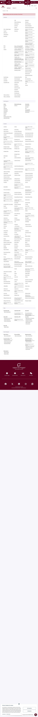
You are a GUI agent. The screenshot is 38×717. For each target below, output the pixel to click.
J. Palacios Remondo (28, 226)
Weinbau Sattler (27, 293)
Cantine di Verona (17, 160)
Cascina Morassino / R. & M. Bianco (8, 166)
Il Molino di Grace (28, 224)
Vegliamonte (16, 288)
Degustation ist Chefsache (30, 318)
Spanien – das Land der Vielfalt (29, 63)
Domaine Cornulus (6, 192)
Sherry (5, 115)
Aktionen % (27, 20)
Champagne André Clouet (18, 171)
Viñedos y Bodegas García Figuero (18, 291)
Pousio (5, 256)
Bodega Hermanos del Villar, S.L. (8, 142)
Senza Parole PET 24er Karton (7, 277)
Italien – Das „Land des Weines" (28, 52)
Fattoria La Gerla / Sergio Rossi (29, 208)
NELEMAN (5, 247)
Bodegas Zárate (17, 154)
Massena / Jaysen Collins (8, 242)
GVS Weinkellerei (17, 219)
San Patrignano (27, 271)
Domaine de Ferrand (28, 192)
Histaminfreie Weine (29, 319)
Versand (5, 49)
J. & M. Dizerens (16, 226)
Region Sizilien (6, 353)
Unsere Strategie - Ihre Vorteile (28, 81)
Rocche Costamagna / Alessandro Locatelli (7, 266)
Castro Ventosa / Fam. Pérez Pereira (29, 169)
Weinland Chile (27, 73)
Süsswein (5, 112)
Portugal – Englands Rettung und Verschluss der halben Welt (29, 58)
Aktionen (15, 105)
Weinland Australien (28, 71)
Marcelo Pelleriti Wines (18, 238)
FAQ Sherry (16, 89)
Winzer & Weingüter (28, 25)
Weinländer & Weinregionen (29, 27)
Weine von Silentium (7, 96)
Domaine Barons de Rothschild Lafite (28, 190)
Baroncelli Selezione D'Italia (18, 134)
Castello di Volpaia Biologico (18, 168)
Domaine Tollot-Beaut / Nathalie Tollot (18, 200)
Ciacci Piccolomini (17, 180)
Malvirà (5, 238)
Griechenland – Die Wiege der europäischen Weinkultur (29, 49)
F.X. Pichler (5, 207)
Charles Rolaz (6, 173)
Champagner (6, 109)
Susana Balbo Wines (7, 281)
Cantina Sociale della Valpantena (7, 161)
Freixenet (15, 215)
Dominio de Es (27, 199)
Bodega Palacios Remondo (18, 141)
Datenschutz (8, 714)
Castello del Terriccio (7, 168)
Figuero (26, 210)
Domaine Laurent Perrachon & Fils (8, 197)
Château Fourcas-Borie (7, 175)
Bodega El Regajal (28, 139)
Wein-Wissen (6, 334)
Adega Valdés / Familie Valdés (28, 127)
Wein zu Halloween (17, 94)
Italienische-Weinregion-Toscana (29, 38)
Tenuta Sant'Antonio (7, 283)
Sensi (15, 275)
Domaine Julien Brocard (18, 194)
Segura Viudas (6, 275)
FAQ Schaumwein (17, 87)
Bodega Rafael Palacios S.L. (29, 141)
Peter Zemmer (16, 252)
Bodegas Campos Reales (7, 148)
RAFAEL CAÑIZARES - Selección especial (28, 262)
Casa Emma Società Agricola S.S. (8, 164)
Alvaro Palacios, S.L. (28, 129)
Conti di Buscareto (17, 182)
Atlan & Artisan (6, 131)
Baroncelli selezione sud (29, 136)
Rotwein (5, 105)
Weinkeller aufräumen (29, 347)
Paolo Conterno (6, 249)
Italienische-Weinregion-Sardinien (29, 35)
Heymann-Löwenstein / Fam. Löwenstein (8, 222)
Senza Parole (27, 275)
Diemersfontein (27, 186)
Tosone (26, 283)
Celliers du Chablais (7, 171)
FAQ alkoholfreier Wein (18, 77)
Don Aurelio (16, 202)
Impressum (4, 714)
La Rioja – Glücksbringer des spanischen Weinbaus (18, 49)
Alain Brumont (6, 129)
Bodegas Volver (16, 151)
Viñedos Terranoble (7, 290)
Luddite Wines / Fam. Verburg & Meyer (17, 236)
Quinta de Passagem (28, 258)
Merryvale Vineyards (7, 244)
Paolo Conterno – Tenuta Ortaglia (18, 250)
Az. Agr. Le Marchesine (18, 131)
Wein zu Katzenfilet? (7, 335)
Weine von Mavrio (6, 94)
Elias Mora (16, 206)
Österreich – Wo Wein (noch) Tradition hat (29, 55)
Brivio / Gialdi (27, 155)
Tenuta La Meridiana (28, 281)
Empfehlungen (6, 77)
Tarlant (15, 281)
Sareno (15, 273)
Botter (15, 155)
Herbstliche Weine (17, 96)
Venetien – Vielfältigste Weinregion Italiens (18, 68)
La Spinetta (5, 232)
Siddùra (26, 276)
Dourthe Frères (27, 202)
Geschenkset (27, 105)
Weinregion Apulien (17, 70)
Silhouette (16, 279)
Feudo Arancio (16, 210)
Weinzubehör (27, 112)
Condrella (5, 182)
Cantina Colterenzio (17, 157)
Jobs (26, 83)
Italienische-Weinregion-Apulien (29, 30)
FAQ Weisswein (16, 93)
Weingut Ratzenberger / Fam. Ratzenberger (18, 298)
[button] (27, 6)
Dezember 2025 (6, 310)
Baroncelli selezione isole (29, 134)
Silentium (5, 279)
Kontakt (26, 85)
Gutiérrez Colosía (6, 219)
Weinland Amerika (28, 68)
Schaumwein (6, 111)
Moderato (16, 244)
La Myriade (27, 230)
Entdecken (5, 78)
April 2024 (27, 310)
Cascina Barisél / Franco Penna (29, 164)
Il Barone (5, 224)
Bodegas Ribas (6, 151)
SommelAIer (5, 80)
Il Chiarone (16, 224)
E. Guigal (26, 204)
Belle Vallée (5, 139)
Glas (26, 108)
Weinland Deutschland (28, 75)
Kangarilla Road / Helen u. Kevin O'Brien (18, 228)
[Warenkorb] (34, 6)
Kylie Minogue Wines (17, 230)
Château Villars (6, 180)
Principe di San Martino (29, 256)
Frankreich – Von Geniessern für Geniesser (29, 46)
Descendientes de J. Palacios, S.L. (17, 187)
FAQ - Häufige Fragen (7, 29)
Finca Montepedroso (7, 213)
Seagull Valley (27, 273)
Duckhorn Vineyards (17, 204)
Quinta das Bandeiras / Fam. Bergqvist (8, 259)
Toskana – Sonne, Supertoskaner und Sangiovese (17, 64)
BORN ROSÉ (5, 155)
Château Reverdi (17, 178)
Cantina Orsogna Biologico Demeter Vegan (29, 158)
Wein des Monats (28, 23)
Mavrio (26, 242)
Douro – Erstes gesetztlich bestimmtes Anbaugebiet (18, 46)
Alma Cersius (16, 129)
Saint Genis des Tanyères (8, 271)
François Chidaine (28, 213)
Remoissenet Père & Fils (18, 264)
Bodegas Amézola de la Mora (18, 144)
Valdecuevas (6, 288)
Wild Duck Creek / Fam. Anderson (7, 303)
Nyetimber (16, 247)
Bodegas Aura (16, 146)
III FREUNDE (27, 221)
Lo (25, 234)
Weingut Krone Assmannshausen (28, 296)
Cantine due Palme (28, 160)
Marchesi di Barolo (6, 240)
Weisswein (5, 108)
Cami (4, 157)
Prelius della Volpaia (17, 256)
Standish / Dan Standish (29, 279)
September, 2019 (17, 316)
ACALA (15, 126)
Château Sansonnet (28, 178)
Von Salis (15, 293)
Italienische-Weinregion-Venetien (29, 41)
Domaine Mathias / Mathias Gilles (8, 200)
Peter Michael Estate (7, 252)
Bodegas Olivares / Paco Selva (29, 149)
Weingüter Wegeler (28, 300)
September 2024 (17, 310)
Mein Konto (5, 32)
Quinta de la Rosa (17, 258)
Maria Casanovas (17, 240)
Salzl (15, 271)
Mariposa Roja (27, 240)
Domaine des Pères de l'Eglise (7, 195)
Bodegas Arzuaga (6, 146)
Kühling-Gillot (6, 230)
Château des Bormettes (29, 173)
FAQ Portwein (16, 82)
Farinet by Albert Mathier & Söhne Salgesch (18, 208)
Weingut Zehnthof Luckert (18, 300)
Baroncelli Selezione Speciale (19, 136)
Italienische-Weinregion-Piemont (29, 32)
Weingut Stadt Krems (7, 300)
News (4, 47)
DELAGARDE (6, 186)
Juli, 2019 (27, 316)
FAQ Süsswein (16, 91)
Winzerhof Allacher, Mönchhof (17, 303)
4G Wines (5, 126)
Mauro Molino (16, 242)
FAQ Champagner (17, 78)
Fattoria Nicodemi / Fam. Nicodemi (7, 211)
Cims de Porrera (27, 180)
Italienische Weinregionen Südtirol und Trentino (29, 44)
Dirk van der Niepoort (7, 189)
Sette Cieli (16, 276)
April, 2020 (5, 316)
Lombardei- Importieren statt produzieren (19, 52)
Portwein (5, 113)
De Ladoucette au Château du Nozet (18, 184)
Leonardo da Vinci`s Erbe (8, 318)
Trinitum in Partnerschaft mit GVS (18, 286)
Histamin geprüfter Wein (18, 80)
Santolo (5, 273)
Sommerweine (28, 323)
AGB (15, 20)
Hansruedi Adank (28, 219)
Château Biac (16, 173)
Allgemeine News (28, 334)
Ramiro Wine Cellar (7, 264)
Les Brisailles (6, 234)
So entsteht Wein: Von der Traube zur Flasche (18, 313)
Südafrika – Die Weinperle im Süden (29, 66)
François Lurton (6, 215)
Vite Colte (5, 293)
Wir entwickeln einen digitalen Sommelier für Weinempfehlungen (28, 314)
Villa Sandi (26, 288)
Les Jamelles (16, 234)
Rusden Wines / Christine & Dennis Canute (29, 269)
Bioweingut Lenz (17, 139)
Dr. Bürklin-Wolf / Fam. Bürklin (8, 204)
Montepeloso (27, 244)
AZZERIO (5, 134)
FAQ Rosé (16, 84)
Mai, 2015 (5, 325)
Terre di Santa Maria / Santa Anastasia (18, 284)
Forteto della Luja (17, 213)
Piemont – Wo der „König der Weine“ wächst (19, 55)
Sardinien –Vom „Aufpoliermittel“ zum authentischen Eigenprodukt (18, 58)
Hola (15, 221)
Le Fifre (15, 232)
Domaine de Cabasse (17, 192)
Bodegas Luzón (16, 148)
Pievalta (26, 252)
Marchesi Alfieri (27, 238)
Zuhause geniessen (7, 319)
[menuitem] (9, 8)
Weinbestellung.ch (6, 295)
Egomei (5, 206)
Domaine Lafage (27, 194)
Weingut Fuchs (16, 295)
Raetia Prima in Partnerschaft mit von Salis (18, 262)
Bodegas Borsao (27, 146)
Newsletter (5, 36)
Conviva (26, 182)
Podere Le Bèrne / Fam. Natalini (18, 254)
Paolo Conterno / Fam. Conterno (28, 250)
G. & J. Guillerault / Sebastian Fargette (29, 216)
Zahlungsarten (6, 34)
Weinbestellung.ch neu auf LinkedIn (18, 320)
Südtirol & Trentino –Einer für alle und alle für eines (19, 61)
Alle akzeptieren (29, 708)
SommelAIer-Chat (6, 82)
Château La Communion (29, 175)
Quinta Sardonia (6, 261)
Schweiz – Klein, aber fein (29, 60)
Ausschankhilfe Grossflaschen (27, 110)
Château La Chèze (17, 175)
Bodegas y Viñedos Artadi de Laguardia (29, 152)
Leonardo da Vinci (28, 232)
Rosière (15, 268)
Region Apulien (28, 322)
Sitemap (15, 27)
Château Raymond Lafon (8, 178)
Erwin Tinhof (27, 206)
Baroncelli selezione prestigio (7, 137)
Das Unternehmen (28, 78)
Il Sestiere (5, 226)
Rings (26, 264)
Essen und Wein (17, 334)
